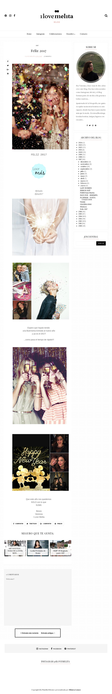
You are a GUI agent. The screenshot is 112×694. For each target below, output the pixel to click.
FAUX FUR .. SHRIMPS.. (89, 195)
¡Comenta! (47, 56)
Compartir (18, 523)
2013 (80, 219)
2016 (80, 212)
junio (82, 174)
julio (82, 171)
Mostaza (83, 207)
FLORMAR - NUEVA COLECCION (87, 199)
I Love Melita (30, 56)
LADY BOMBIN (86, 188)
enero (83, 186)
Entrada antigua (48, 632)
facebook (56, 648)
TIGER (82, 202)
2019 (80, 154)
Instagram (40, 34)
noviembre (85, 164)
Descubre (70, 34)
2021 (80, 150)
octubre (83, 166)
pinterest (70, 648)
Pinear (58, 523)
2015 (80, 214)
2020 (81, 152)
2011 (80, 223)
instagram (42, 648)
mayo (82, 176)
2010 (80, 226)
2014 (80, 216)
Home (29, 34)
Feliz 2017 (84, 209)
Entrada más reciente (29, 632)
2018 (80, 157)
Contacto (83, 34)
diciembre (84, 162)
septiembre (85, 169)
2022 (81, 147)
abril (82, 178)
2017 (37, 45)
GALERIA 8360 (85, 204)
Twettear (32, 523)
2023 (81, 145)
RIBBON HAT (85, 190)
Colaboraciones (55, 34)
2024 (81, 143)
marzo (83, 181)
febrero (83, 183)
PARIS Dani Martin (87, 193)
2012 (80, 221)
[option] (15, 548)
